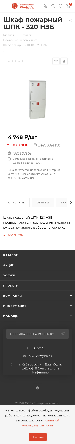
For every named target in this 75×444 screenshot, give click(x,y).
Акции (9, 265)
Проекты (11, 285)
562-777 (38, 348)
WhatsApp (37, 388)
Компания (12, 295)
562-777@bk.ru (40, 356)
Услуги (9, 275)
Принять (38, 437)
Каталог (10, 255)
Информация (15, 306)
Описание (16, 202)
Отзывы (43, 202)
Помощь (10, 316)
